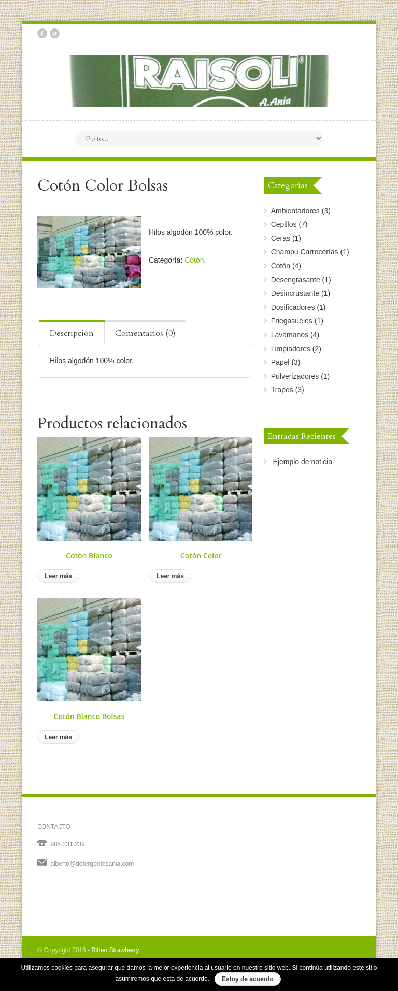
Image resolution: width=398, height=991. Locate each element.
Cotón (194, 260)
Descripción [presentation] (72, 333)
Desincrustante (295, 293)
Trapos (282, 389)
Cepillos (284, 224)
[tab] (72, 332)
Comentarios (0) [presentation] (145, 333)
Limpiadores (290, 348)
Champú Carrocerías (304, 252)
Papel (280, 362)
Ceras (280, 238)
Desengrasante (295, 280)
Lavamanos (289, 335)
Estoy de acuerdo (248, 979)
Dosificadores (293, 307)
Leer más (58, 576)
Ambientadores (295, 211)
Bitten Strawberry (115, 950)
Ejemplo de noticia (302, 461)
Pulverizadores (295, 376)
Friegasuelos (291, 321)
